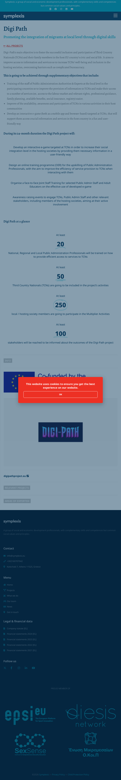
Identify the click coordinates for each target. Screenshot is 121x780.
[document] (60, 390)
